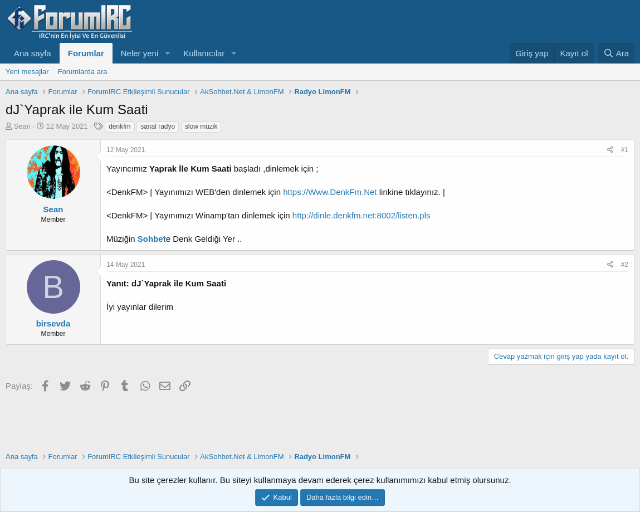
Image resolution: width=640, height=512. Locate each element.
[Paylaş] (610, 150)
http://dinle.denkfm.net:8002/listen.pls (361, 215)
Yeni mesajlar (27, 71)
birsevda (53, 323)
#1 (624, 150)
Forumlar (86, 53)
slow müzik (201, 126)
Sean (22, 126)
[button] (167, 53)
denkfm (119, 126)
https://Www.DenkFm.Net (330, 192)
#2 (624, 265)
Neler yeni (140, 53)
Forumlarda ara (83, 71)
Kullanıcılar (203, 53)
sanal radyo (157, 126)
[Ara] (616, 53)
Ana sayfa (32, 53)
